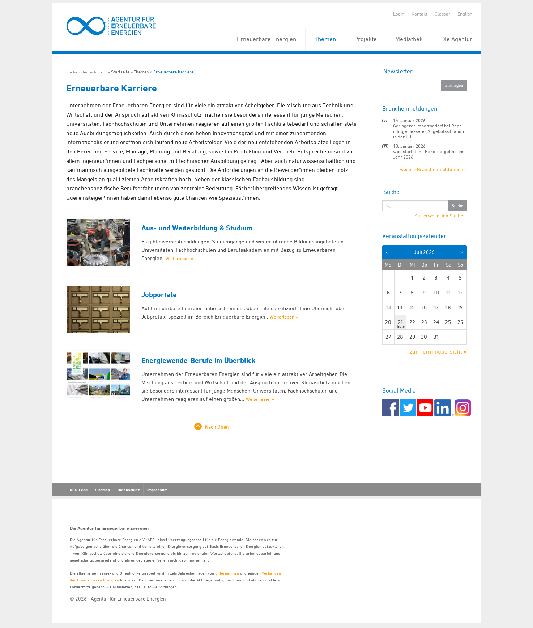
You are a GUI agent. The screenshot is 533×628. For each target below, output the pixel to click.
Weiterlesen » (179, 258)
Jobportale (159, 294)
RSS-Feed (79, 489)
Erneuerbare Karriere (173, 71)
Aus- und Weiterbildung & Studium (197, 228)
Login (398, 14)
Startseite (120, 71)
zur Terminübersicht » (438, 351)
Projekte (365, 39)
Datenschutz (129, 489)
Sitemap (102, 489)
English (464, 14)
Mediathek (409, 39)
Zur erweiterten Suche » (440, 215)
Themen (325, 39)
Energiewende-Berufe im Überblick (198, 360)
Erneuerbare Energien (266, 39)
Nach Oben (217, 427)
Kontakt (419, 14)
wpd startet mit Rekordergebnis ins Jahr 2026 (428, 154)
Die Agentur (456, 39)
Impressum (157, 489)
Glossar (442, 14)
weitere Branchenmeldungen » (433, 169)
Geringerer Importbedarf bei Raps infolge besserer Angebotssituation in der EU (428, 131)
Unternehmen (227, 573)
